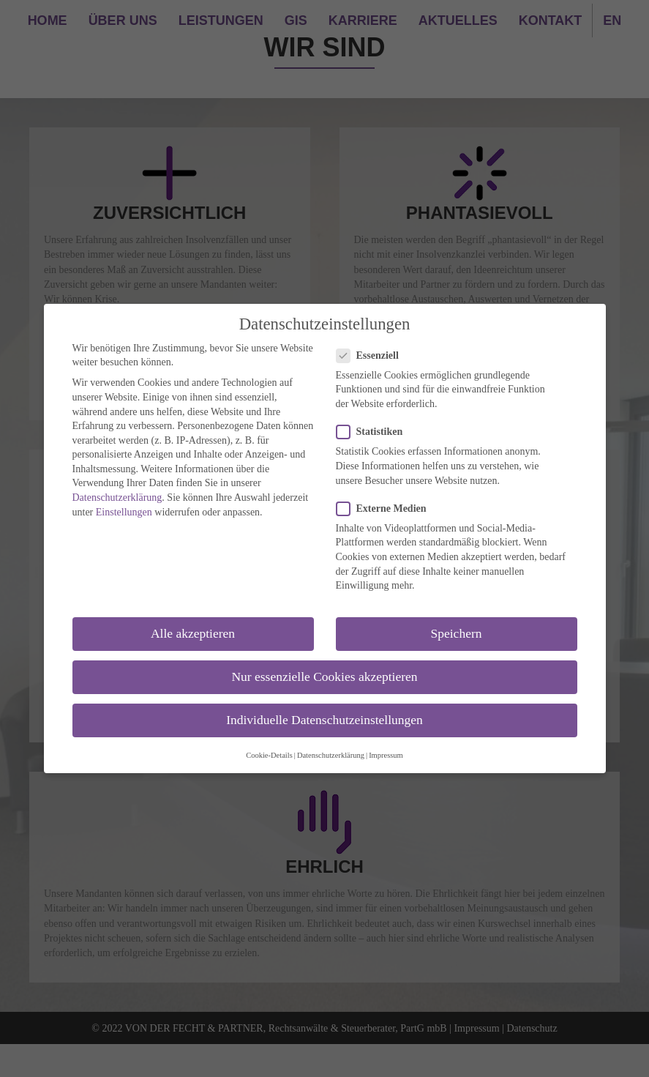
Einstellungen (124, 512)
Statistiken (374, 432)
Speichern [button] (456, 633)
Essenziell (372, 355)
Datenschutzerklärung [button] (330, 755)
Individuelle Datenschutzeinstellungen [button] (324, 719)
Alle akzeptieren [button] (193, 633)
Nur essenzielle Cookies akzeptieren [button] (324, 676)
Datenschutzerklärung (117, 497)
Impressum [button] (386, 755)
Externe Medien (386, 508)
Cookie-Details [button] (269, 755)
